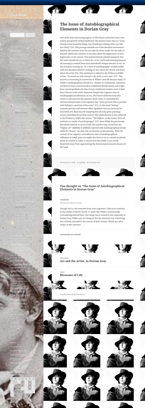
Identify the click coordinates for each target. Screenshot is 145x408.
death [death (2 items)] (25, 241)
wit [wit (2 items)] (27, 304)
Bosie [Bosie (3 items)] (26, 238)
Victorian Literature (18, 351)
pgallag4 (82, 162)
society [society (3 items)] (23, 276)
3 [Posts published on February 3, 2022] (26, 382)
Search (13, 32)
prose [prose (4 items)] (23, 267)
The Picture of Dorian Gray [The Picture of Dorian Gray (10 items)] (20, 297)
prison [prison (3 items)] (17, 267)
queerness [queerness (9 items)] (17, 271)
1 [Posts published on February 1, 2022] (19, 382)
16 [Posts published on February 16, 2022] (23, 388)
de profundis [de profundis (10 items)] (19, 244)
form (12, 331)
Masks (12, 335)
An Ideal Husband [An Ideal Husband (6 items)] (24, 235)
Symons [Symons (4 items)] (20, 278)
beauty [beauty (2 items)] (22, 238)
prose (12, 339)
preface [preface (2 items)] (12, 267)
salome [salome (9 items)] (15, 275)
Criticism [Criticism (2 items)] (21, 241)
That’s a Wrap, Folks (17, 63)
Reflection (14, 47)
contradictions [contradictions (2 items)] (14, 241)
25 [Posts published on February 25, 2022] (30, 392)
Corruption (14, 322)
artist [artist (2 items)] (14, 238)
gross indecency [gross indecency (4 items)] (17, 250)
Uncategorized (15, 347)
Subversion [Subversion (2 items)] (13, 279)
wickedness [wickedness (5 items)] (19, 303)
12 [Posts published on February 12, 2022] (33, 385)
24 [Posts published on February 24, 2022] (26, 392)
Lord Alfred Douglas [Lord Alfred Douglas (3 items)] (17, 255)
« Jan (15, 398)
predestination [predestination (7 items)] (23, 264)
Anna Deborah (21, 74)
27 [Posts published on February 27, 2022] (12, 395)
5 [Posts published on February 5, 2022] (33, 382)
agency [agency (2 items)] (12, 236)
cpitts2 (18, 171)
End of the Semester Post (19, 55)
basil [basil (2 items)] (18, 238)
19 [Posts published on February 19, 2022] (33, 388)
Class (12, 318)
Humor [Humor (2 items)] (12, 253)
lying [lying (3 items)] (12, 261)
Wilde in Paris (15, 359)
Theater (13, 343)
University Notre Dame (18, 2)
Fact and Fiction (16, 326)
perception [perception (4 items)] (29, 260)
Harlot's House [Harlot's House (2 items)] (29, 250)
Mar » (30, 398)
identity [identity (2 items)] (17, 253)
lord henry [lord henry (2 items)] (28, 257)
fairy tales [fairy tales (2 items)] (22, 248)
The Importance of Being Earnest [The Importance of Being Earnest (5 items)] (19, 290)
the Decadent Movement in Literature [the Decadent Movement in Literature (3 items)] (20, 282)
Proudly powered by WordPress (72, 294)
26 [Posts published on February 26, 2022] (33, 392)
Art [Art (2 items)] (11, 238)
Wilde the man (16, 363)
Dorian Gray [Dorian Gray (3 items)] (14, 248)
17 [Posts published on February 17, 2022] (26, 388)
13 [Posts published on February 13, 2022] (12, 388)
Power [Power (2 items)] (11, 264)
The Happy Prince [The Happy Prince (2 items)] (15, 286)
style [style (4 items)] (28, 275)
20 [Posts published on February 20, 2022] (12, 392)
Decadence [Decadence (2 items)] (31, 241)
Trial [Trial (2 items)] (11, 304)
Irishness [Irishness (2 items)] (22, 253)
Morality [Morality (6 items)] (19, 260)
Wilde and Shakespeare (19, 355)
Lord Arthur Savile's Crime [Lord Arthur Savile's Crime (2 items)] (17, 257)
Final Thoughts (16, 51)
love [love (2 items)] (33, 257)
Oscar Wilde (18, 15)
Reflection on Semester (19, 59)
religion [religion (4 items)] (28, 271)
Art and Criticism (16, 314)
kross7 (18, 201)
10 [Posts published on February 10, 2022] (26, 385)
